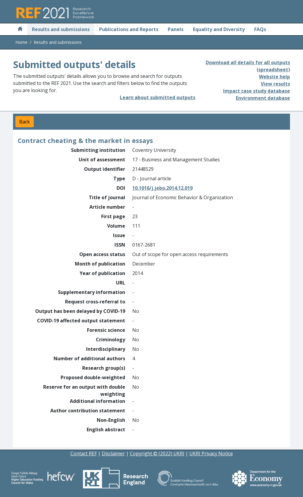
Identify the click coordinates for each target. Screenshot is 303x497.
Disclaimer (113, 453)
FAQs (260, 29)
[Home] (20, 29)
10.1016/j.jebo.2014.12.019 (162, 188)
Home (21, 42)
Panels (175, 29)
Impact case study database (256, 91)
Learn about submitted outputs (157, 97)
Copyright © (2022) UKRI (157, 453)
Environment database (263, 98)
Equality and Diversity (219, 29)
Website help (274, 76)
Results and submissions (61, 29)
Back (24, 121)
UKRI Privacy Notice (211, 453)
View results (275, 84)
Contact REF (83, 453)
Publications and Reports (128, 29)
